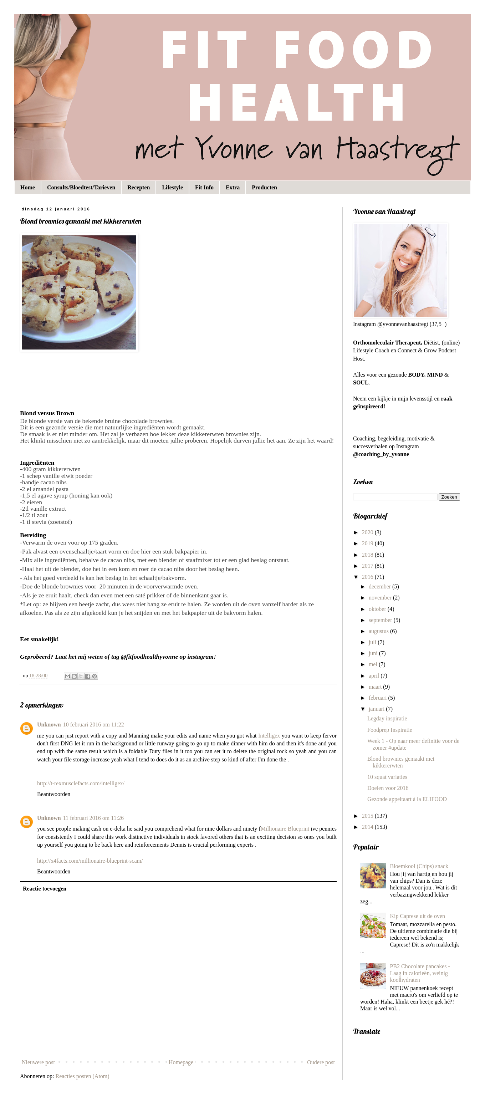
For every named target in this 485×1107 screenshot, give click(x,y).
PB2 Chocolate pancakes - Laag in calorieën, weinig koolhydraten (420, 973)
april (375, 676)
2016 (368, 577)
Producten (264, 187)
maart (376, 687)
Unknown (49, 724)
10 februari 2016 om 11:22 (93, 724)
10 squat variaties (387, 777)
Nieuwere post (38, 1062)
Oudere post (321, 1062)
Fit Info (204, 187)
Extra (233, 187)
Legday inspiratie (387, 718)
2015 (368, 816)
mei (374, 664)
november (381, 598)
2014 (368, 827)
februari (378, 698)
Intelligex (269, 736)
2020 (368, 532)
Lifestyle (172, 187)
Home (27, 187)
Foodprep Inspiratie (389, 730)
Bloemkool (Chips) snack (419, 866)
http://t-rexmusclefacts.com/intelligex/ (80, 783)
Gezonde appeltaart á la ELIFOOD (407, 799)
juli (373, 642)
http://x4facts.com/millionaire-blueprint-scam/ (90, 861)
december (380, 586)
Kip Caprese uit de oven (417, 916)
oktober (378, 609)
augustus (379, 631)
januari (377, 709)
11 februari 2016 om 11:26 (93, 818)
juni (374, 653)
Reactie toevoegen (44, 889)
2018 (368, 555)
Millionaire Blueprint (285, 829)
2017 (368, 566)
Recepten (138, 187)
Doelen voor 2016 (388, 788)
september (381, 620)
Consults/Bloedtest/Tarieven (81, 187)
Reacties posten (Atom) (82, 1076)
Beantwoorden (53, 794)
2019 (368, 543)
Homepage (181, 1062)
